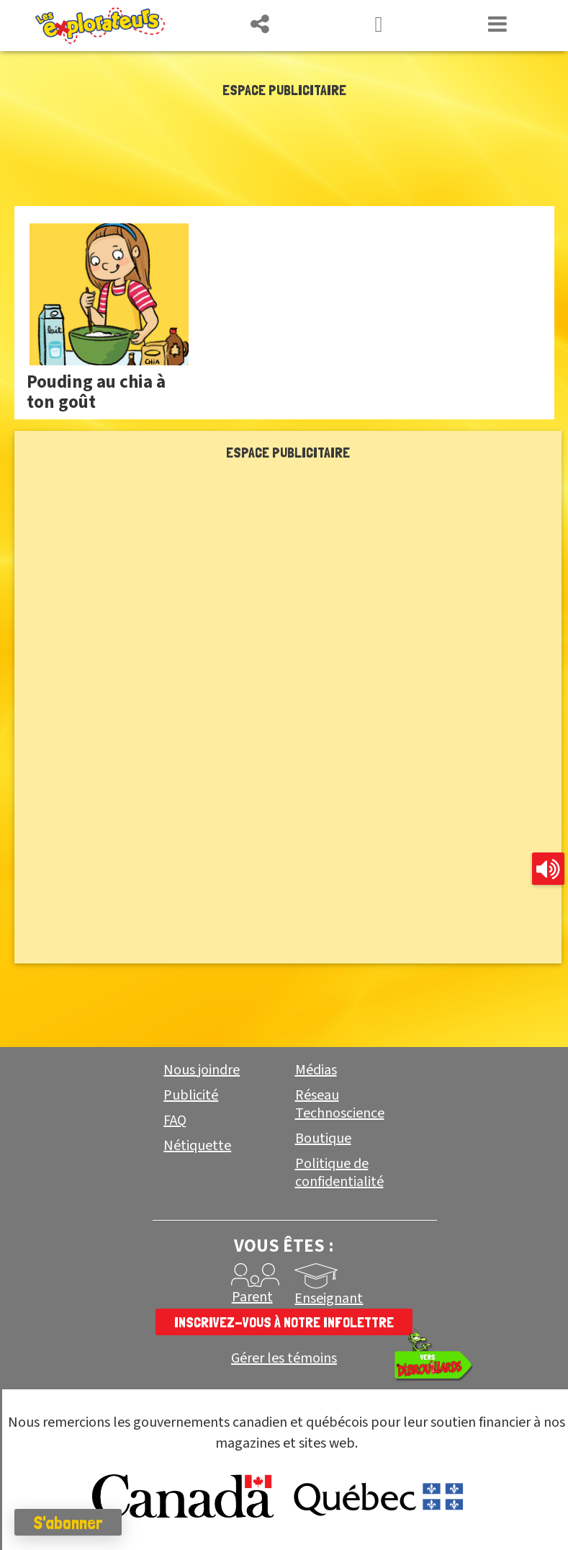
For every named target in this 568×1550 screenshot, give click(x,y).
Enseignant (328, 1298)
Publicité (190, 1095)
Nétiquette (197, 1146)
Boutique (323, 1138)
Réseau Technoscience (339, 1104)
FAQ (174, 1120)
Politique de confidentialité (339, 1173)
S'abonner (68, 1522)
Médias (316, 1070)
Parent (252, 1297)
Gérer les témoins (284, 1359)
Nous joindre (201, 1070)
